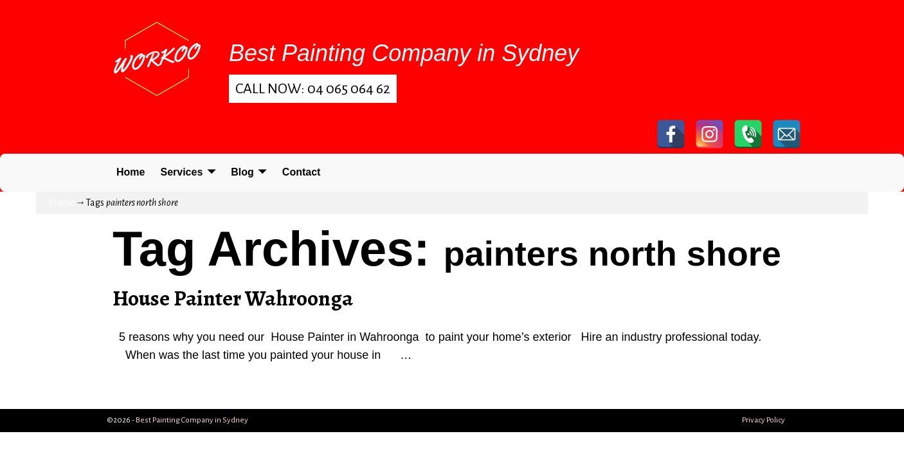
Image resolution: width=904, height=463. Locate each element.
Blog (242, 172)
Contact (301, 172)
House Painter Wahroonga (233, 298)
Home (130, 172)
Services (181, 172)
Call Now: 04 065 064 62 (312, 88)
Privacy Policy (763, 420)
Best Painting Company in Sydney (192, 420)
